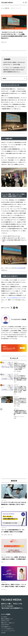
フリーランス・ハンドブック (8, 630)
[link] (14, 366)
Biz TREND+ (4, 617)
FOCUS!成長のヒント (6, 626)
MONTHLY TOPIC (5, 621)
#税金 (15, 418)
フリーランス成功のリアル (7, 628)
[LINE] (14, 308)
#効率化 (18, 406)
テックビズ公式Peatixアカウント (15, 297)
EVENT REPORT (5, 625)
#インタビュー (4, 589)
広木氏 (17, 268)
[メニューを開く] (26, 3)
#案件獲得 (19, 371)
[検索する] (23, 2)
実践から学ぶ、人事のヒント (8, 623)
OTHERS (3, 632)
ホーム (2, 8)
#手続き (15, 416)
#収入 (11, 534)
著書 (21, 268)
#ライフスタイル (21, 416)
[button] (14, 78)
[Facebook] (17, 308)
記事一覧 (7, 8)
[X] (11, 308)
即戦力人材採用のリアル (7, 619)
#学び (15, 371)
